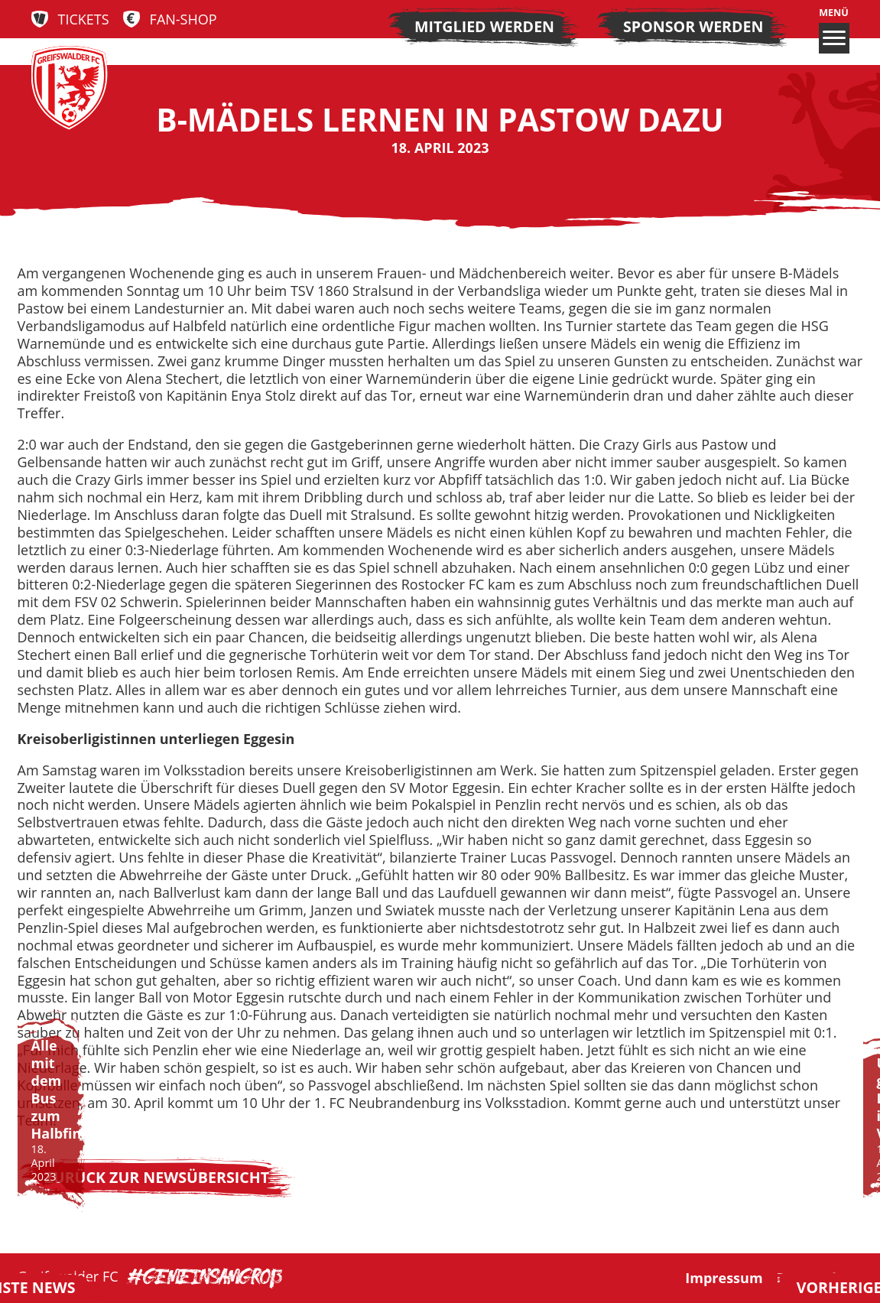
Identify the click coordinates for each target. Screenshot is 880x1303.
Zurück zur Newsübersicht (157, 1177)
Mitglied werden (484, 26)
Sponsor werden (693, 26)
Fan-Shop (183, 19)
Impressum (723, 1278)
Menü (834, 30)
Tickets (83, 19)
